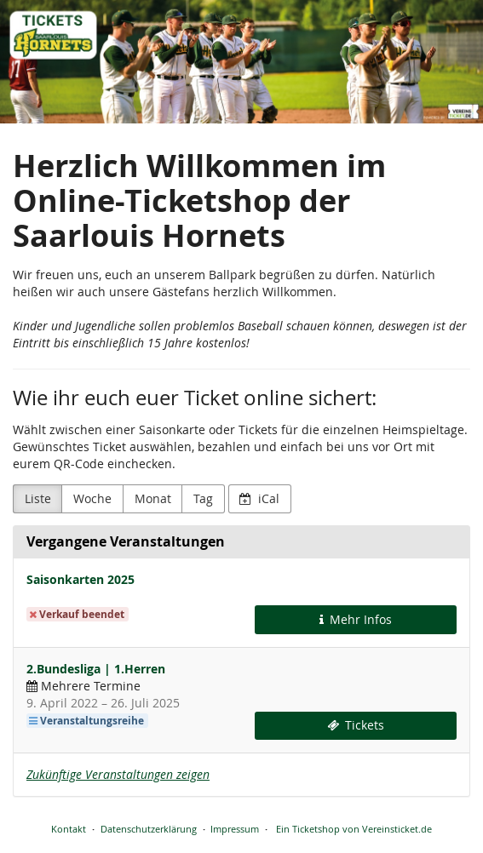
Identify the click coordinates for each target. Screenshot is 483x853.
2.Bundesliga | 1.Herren (95, 669)
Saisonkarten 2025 (80, 579)
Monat (153, 498)
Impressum (234, 828)
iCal (259, 498)
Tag (203, 498)
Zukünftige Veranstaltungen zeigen (118, 774)
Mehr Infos (356, 619)
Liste (38, 498)
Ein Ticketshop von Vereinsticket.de (354, 828)
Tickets (356, 725)
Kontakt (68, 828)
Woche (92, 498)
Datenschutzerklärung (149, 828)
